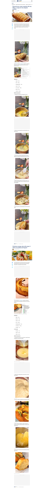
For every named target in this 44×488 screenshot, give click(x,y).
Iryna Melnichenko (16, 10)
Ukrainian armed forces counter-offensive (20, 4)
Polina (16, 63)
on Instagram (21, 63)
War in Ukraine (13, 4)
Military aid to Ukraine (28, 4)
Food (18, 10)
